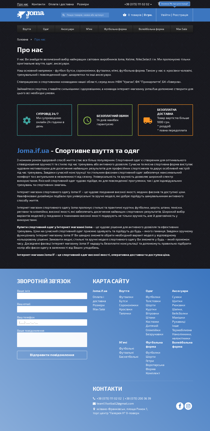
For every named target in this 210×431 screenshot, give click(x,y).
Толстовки (153, 301)
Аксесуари (67, 29)
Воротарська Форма (155, 367)
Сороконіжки (128, 305)
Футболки (153, 297)
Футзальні (126, 352)
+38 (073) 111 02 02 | (111, 398)
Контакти (38, 4)
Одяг (46, 29)
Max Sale (181, 29)
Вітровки (152, 313)
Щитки (177, 301)
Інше (175, 325)
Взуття (27, 29)
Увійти (165, 14)
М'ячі (89, 29)
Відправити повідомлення (52, 355)
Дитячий (152, 325)
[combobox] (85, 15)
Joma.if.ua (100, 291)
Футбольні (126, 348)
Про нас (22, 4)
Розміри (83, 4)
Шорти (150, 305)
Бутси (123, 301)
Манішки (178, 317)
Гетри (150, 360)
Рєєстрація (180, 14)
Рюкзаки (178, 305)
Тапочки (125, 313)
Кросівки (125, 309)
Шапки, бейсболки (180, 311)
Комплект (153, 373)
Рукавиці (178, 321)
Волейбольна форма (151, 29)
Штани (150, 317)
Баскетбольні (128, 356)
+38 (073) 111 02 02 (136, 4)
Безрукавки (154, 334)
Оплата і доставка (61, 4)
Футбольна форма (115, 29)
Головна (22, 39)
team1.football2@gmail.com (115, 403)
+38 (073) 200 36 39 (138, 398)
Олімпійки (153, 330)
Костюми (152, 321)
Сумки (177, 297)
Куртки (151, 309)
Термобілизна (182, 330)
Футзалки (126, 297)
